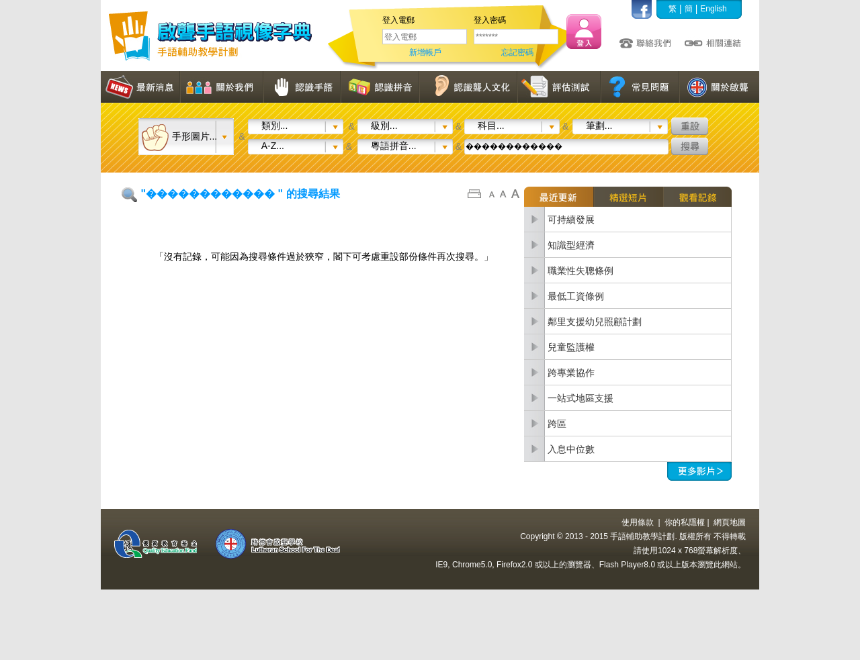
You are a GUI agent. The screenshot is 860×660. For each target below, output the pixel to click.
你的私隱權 (684, 522)
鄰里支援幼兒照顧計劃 (595, 321)
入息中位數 (571, 449)
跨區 (557, 423)
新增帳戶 (425, 52)
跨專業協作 (571, 372)
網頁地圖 (730, 522)
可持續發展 (571, 219)
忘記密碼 (517, 52)
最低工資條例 (576, 296)
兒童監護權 (571, 347)
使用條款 (637, 522)
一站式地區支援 (580, 398)
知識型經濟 (571, 245)
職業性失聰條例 (580, 270)
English (713, 8)
